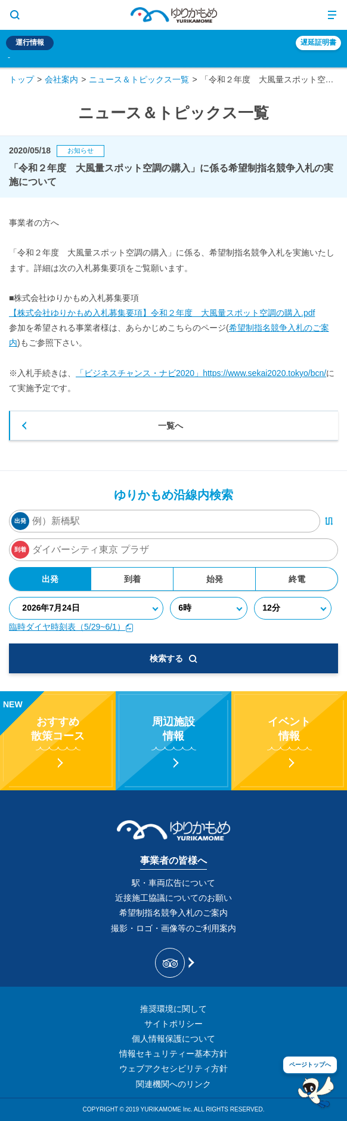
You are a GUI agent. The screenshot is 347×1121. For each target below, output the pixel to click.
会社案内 (61, 79)
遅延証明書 (318, 42)
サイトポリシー (173, 1023)
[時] (209, 608)
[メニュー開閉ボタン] (332, 15)
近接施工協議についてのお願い (173, 898)
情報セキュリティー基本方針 (173, 1053)
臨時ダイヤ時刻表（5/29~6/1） (71, 627)
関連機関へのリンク (173, 1084)
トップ (21, 79)
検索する (173, 658)
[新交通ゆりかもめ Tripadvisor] (174, 963)
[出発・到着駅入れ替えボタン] (329, 521)
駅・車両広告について (173, 883)
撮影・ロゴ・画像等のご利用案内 (173, 928)
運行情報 (30, 42)
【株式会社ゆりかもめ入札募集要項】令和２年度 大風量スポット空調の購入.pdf (162, 313)
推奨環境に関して (173, 1009)
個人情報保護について (173, 1038)
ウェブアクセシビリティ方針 (173, 1068)
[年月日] (86, 608)
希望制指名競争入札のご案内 (173, 912)
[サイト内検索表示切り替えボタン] (15, 15)
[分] (293, 608)
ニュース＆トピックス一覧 (139, 79)
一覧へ (170, 425)
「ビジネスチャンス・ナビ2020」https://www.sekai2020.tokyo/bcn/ (201, 373)
